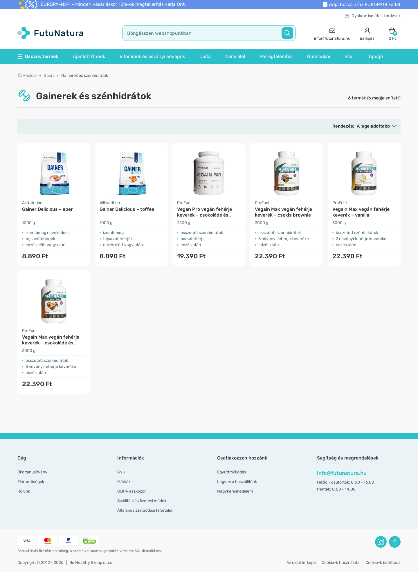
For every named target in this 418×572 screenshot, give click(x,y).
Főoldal (27, 75)
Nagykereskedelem (235, 491)
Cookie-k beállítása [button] (383, 562)
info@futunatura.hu (342, 473)
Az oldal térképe (301, 562)
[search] (209, 33)
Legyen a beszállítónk (237, 481)
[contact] (332, 33)
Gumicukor (319, 56)
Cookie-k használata (341, 562)
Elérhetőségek (30, 481)
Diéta (205, 56)
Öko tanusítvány (32, 472)
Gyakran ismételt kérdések (373, 15)
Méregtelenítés (276, 56)
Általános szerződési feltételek (145, 510)
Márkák (124, 481)
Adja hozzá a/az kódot (365, 4)
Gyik (121, 472)
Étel (349, 56)
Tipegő (375, 56)
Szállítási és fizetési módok (141, 500)
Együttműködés (231, 472)
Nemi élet (235, 56)
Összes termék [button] (37, 56)
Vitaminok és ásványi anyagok (152, 56)
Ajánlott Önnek (89, 56)
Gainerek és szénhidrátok (84, 75)
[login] (367, 33)
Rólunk (23, 491)
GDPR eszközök (131, 491)
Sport (49, 75)
